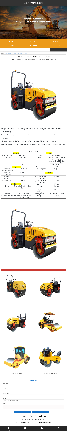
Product (41, 428)
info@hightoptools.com (37, 416)
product (9, 53)
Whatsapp (8, 428)
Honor (33, 46)
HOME (11, 41)
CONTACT (56, 46)
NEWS (11, 46)
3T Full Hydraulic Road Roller (23, 59)
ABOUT (33, 41)
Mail (25, 428)
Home (6, 53)
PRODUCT (56, 41)
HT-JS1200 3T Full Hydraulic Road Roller (19, 53)
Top (59, 428)
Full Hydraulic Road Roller (38, 59)
